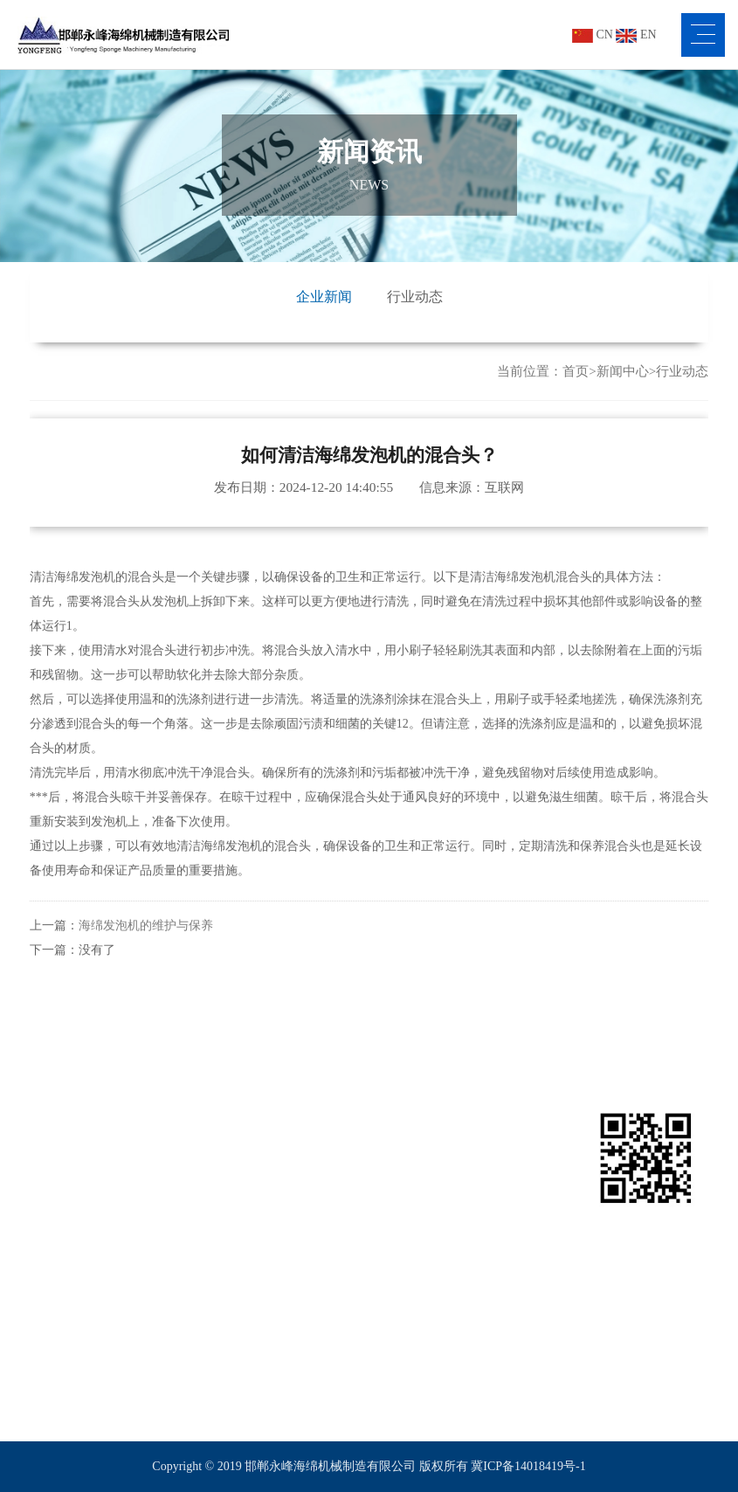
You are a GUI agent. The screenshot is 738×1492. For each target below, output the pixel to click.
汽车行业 (280, 1226)
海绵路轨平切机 (185, 1254)
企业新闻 (324, 296)
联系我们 (513, 1118)
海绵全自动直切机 (191, 1309)
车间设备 (54, 1254)
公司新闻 (393, 1170)
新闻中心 (623, 371)
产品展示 (173, 1118)
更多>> (161, 1365)
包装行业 (280, 1170)
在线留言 (506, 1198)
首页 (575, 371)
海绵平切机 (172, 1281)
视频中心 (54, 1226)
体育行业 (280, 1254)
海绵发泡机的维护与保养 (146, 942)
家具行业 (280, 1198)
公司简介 (54, 1170)
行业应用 (287, 1118)
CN (592, 34)
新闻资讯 (400, 1118)
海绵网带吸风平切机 (197, 1337)
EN (636, 34)
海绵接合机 (172, 1226)
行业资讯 (393, 1198)
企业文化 (54, 1198)
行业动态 (415, 296)
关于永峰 (61, 1118)
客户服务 (54, 1281)
